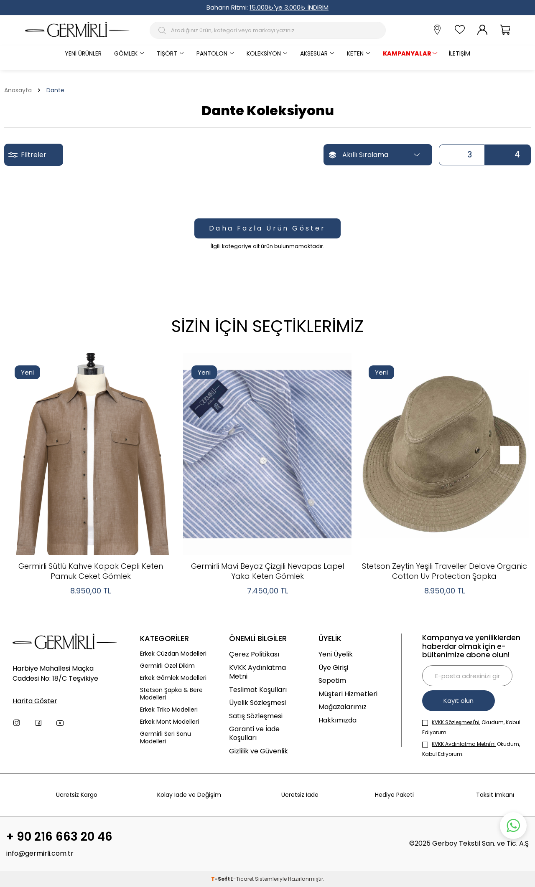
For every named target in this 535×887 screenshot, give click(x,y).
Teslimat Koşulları (258, 689)
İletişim (459, 53)
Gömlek (126, 53)
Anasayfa (18, 90)
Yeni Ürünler (83, 53)
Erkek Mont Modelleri (169, 722)
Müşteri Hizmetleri (347, 693)
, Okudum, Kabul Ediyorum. (471, 727)
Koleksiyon (264, 53)
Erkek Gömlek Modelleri (173, 678)
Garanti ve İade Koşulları (254, 734)
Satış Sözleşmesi (256, 716)
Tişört (167, 53)
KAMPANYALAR (407, 53)
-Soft (221, 878)
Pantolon (211, 53)
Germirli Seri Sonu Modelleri (165, 738)
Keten (355, 53)
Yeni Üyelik (335, 654)
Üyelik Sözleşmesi (257, 702)
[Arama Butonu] (163, 30)
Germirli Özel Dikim (167, 666)
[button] (508, 455)
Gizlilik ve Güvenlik (258, 751)
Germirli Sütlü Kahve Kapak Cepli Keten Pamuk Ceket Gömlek (90, 571)
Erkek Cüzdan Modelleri (173, 654)
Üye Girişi (333, 667)
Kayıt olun (458, 700)
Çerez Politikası (254, 654)
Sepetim (332, 680)
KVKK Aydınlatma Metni (257, 672)
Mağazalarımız (342, 706)
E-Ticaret (242, 878)
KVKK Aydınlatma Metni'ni (464, 744)
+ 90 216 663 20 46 (59, 837)
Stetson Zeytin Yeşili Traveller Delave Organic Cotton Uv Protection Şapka (444, 571)
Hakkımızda (337, 720)
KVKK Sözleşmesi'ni (455, 722)
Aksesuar (314, 53)
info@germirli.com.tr (40, 853)
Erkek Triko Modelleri (169, 710)
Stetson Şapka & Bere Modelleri (171, 694)
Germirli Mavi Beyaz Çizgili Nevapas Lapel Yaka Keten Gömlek (267, 571)
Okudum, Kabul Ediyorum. (471, 749)
